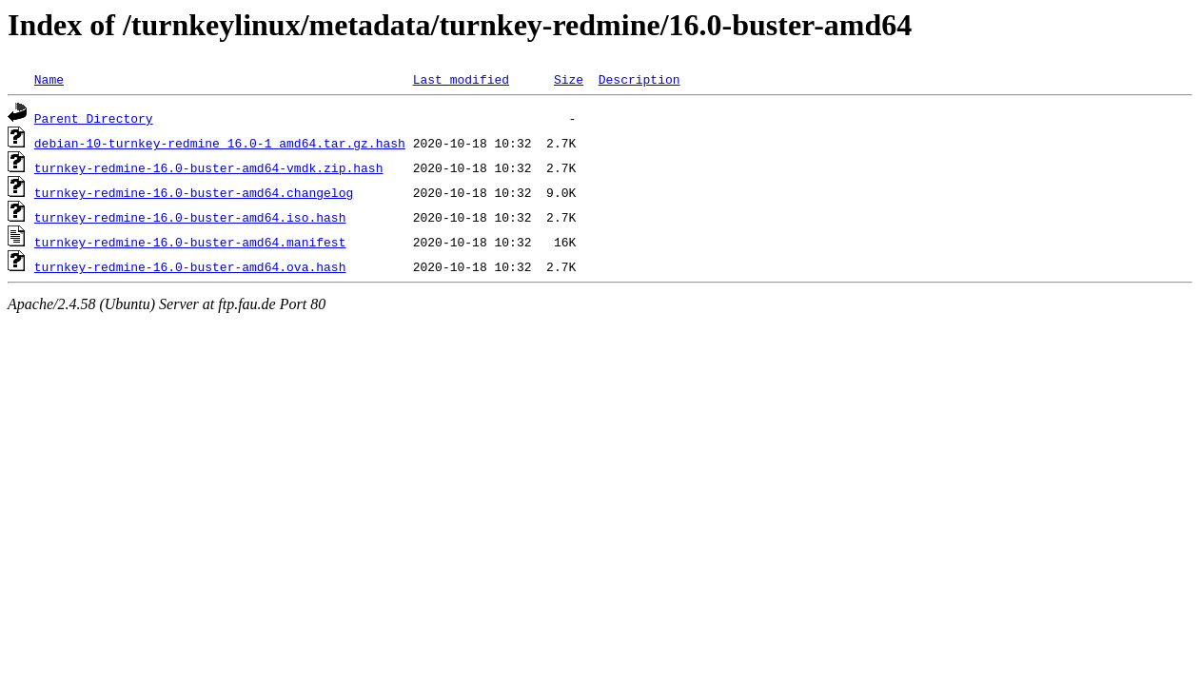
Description (639, 79)
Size (568, 79)
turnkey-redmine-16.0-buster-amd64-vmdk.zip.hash (209, 167)
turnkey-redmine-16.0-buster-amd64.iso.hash (190, 216)
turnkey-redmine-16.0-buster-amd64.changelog (193, 192)
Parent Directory (93, 118)
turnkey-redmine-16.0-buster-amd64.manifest (190, 241)
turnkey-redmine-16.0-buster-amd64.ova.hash (190, 266)
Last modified (461, 79)
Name (49, 79)
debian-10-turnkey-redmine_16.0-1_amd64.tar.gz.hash (219, 142)
